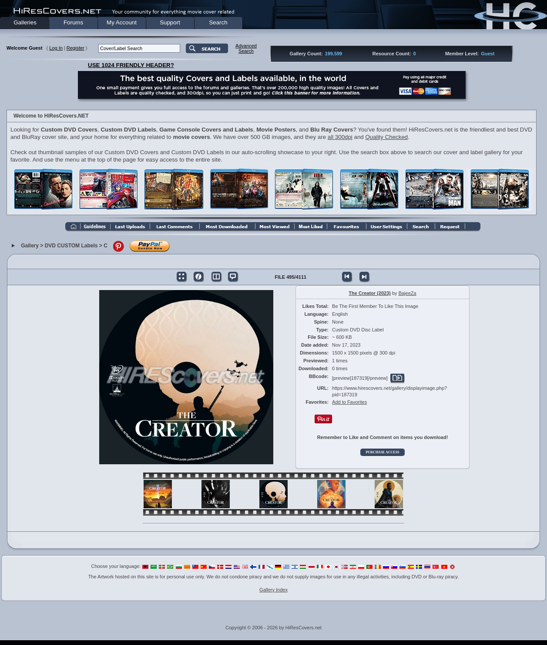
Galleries (25, 22)
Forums (73, 22)
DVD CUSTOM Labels (71, 246)
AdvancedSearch (246, 48)
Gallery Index (273, 589)
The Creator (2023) (370, 293)
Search (218, 22)
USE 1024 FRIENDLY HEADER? (131, 65)
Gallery (30, 246)
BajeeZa (407, 293)
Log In (56, 48)
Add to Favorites (349, 402)
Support (170, 22)
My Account (122, 22)
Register (75, 48)
